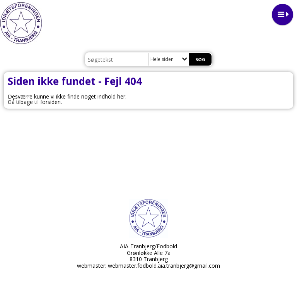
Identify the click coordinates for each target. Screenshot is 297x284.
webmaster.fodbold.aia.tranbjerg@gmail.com (164, 265)
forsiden (50, 102)
